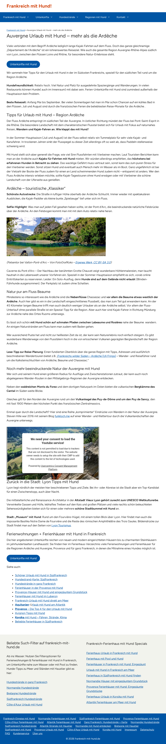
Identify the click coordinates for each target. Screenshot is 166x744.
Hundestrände (70, 17)
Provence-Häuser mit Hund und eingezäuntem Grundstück (51, 592)
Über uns (37, 733)
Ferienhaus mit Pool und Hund (104, 658)
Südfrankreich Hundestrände (24, 699)
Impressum (131, 729)
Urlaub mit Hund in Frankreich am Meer (110, 670)
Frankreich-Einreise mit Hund (19, 718)
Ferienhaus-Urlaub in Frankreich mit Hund (112, 653)
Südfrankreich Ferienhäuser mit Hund (99, 718)
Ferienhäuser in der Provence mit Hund (39, 587)
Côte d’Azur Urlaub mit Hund (24, 704)
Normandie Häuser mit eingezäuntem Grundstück (117, 681)
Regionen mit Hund (99, 17)
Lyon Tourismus (61, 525)
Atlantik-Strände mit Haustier (56, 726)
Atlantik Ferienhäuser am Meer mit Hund (111, 702)
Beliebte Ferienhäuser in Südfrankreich (38, 621)
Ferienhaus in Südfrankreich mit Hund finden (113, 675)
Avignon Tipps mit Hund (30, 613)
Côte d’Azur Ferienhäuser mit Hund (24, 722)
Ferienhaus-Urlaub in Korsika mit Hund (110, 696)
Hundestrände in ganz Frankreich (35, 583)
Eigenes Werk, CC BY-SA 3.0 (93, 262)
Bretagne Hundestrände (21, 693)
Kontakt (124, 17)
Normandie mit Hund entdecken (93, 726)
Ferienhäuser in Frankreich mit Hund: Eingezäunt (116, 664)
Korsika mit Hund (112, 729)
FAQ (7, 733)
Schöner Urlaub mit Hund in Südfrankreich (41, 575)
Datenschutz (147, 729)
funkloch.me (62, 416)
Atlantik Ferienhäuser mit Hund (64, 722)
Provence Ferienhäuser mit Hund (141, 718)
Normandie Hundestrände (23, 687)
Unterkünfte (46, 17)
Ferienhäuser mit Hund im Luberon (36, 596)
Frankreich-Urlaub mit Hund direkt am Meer (42, 600)
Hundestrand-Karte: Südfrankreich (36, 579)
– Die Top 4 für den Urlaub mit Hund (43, 609)
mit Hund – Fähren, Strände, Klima (41, 617)
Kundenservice (21, 733)
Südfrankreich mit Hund (18, 729)
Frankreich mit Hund (17, 17)
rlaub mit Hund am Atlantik (48, 604)
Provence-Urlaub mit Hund (49, 729)
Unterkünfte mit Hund (23, 64)
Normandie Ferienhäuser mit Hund (57, 718)
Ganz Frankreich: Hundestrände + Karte (105, 722)
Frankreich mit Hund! (29, 6)
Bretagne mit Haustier (126, 726)
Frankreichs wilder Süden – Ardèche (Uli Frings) (86, 356)
